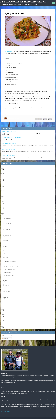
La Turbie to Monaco (9, 264)
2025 (3, 173)
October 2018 (7, 229)
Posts (4, 335)
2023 (3, 185)
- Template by (26, 417)
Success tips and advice (46, 417)
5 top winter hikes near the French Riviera (11, 137)
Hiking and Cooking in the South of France (23, 1)
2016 (3, 309)
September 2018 (7, 235)
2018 (3, 213)
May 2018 (6, 257)
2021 (3, 196)
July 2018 (5, 246)
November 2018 (7, 223)
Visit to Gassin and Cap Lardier (9, 143)
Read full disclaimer (5, 411)
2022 (3, 190)
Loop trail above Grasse (10, 269)
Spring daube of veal (9, 275)
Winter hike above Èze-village (8, 149)
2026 (3, 168)
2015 (3, 314)
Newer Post (4, 125)
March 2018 (6, 285)
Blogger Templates (37, 417)
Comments (5, 338)
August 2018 (6, 240)
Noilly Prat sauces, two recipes (9, 131)
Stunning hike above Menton (8, 155)
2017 (3, 303)
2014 (3, 320)
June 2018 (6, 252)
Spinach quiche (8, 272)
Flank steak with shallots (10, 261)
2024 (3, 179)
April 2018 (6, 280)
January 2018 (6, 297)
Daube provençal (8, 51)
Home (28, 125)
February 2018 (7, 291)
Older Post (52, 125)
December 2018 (7, 218)
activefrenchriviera (14, 118)
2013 (3, 326)
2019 (3, 207)
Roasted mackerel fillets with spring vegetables (16, 266)
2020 (3, 201)
